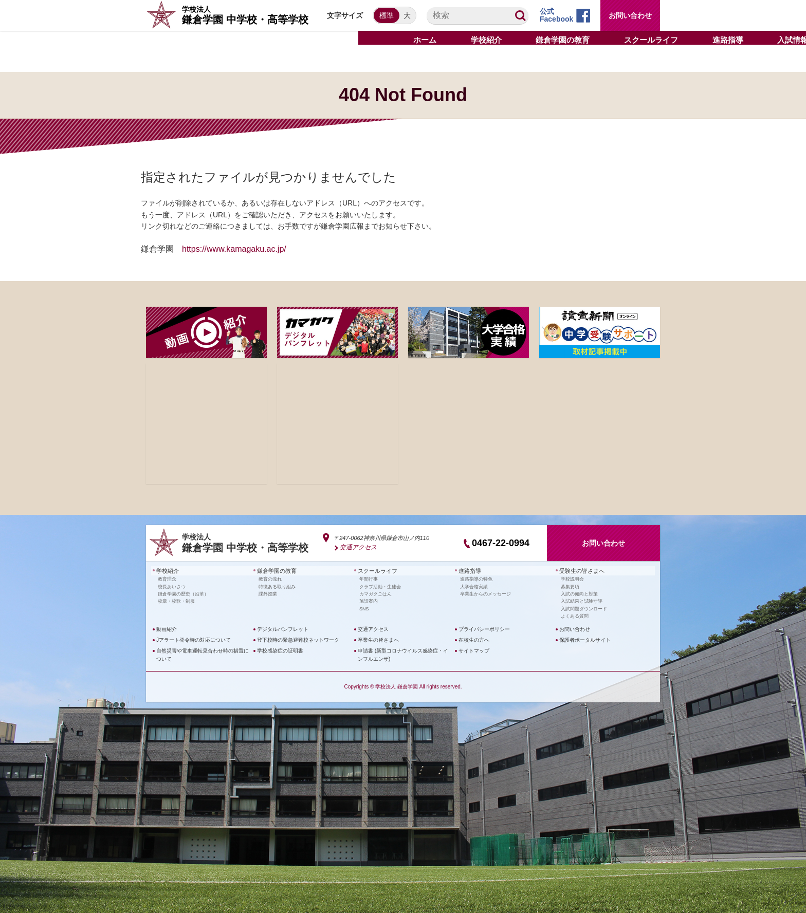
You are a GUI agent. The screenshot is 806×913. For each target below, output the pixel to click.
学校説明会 (572, 578)
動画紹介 (166, 628)
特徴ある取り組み (277, 585)
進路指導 (469, 570)
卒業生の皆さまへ (378, 639)
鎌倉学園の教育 (275, 570)
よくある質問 (575, 615)
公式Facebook (556, 15)
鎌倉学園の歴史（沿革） (183, 592)
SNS (364, 607)
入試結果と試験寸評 (581, 600)
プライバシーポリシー (484, 628)
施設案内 (368, 600)
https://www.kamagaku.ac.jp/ (234, 249)
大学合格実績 (474, 585)
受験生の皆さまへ (579, 570)
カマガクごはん (375, 592)
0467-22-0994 (500, 543)
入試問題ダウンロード (584, 607)
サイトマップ (474, 650)
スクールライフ (376, 570)
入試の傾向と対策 (579, 592)
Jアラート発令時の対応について (193, 639)
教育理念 (167, 578)
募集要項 (570, 585)
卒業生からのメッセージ (485, 592)
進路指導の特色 (476, 578)
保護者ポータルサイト (585, 639)
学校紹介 (166, 570)
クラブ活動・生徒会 (380, 585)
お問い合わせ (630, 15)
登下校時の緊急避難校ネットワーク (298, 639)
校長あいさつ (172, 585)
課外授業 (268, 592)
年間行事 (368, 578)
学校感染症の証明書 (280, 650)
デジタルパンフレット (282, 628)
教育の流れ (270, 578)
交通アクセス (357, 547)
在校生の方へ (474, 639)
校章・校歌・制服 (176, 600)
